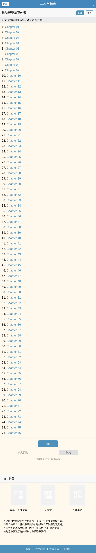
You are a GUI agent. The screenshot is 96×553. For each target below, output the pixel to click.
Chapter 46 (14, 270)
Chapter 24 (14, 151)
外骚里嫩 (77, 510)
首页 (28, 548)
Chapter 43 (14, 254)
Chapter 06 (12, 54)
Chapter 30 (14, 183)
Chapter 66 (14, 378)
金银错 (48, 510)
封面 (5, 4)
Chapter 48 (14, 281)
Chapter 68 (14, 389)
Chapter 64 (14, 368)
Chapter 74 (14, 422)
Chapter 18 (14, 119)
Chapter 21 (14, 135)
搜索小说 (54, 548)
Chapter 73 (14, 416)
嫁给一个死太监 (19, 510)
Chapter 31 (14, 189)
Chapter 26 (14, 162)
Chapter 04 (12, 43)
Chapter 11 (14, 81)
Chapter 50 (14, 292)
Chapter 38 (14, 227)
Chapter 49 (14, 286)
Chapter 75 (14, 427)
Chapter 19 (14, 124)
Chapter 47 (14, 275)
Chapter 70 (14, 400)
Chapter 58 (14, 335)
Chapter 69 (14, 395)
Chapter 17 (14, 113)
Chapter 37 (14, 221)
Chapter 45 (14, 265)
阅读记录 (40, 548)
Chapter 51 (14, 297)
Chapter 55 (14, 319)
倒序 (89, 13)
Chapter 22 (14, 140)
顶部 (67, 548)
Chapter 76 (14, 432)
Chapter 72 (14, 411)
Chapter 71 (14, 405)
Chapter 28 (14, 173)
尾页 (48, 443)
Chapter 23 (14, 146)
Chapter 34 (14, 205)
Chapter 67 (14, 384)
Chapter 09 (12, 70)
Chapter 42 (14, 248)
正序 (80, 13)
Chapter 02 (12, 32)
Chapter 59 (14, 340)
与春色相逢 (48, 4)
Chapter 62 (14, 357)
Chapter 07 (12, 59)
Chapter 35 (14, 211)
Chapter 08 (12, 64)
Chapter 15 (14, 102)
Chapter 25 (14, 156)
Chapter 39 (14, 232)
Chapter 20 (14, 129)
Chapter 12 (14, 86)
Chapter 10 (14, 75)
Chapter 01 (12, 27)
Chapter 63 (14, 362)
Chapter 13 (14, 91)
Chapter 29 (14, 178)
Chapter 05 (12, 48)
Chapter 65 (14, 373)
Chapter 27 (14, 167)
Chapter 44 (14, 259)
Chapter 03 (12, 37)
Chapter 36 (14, 216)
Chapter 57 (14, 330)
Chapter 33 (14, 200)
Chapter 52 (14, 303)
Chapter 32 (14, 194)
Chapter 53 (14, 308)
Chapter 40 (14, 238)
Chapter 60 (14, 346)
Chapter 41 (14, 243)
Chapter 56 (14, 324)
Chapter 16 (14, 108)
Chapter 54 (14, 313)
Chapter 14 (14, 97)
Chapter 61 (14, 351)
